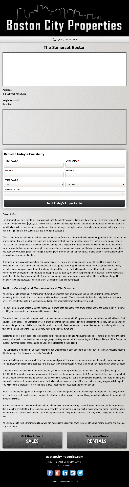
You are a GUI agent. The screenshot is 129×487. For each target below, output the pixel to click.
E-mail (9, 170)
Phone (70, 170)
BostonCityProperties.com (64, 456)
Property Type (12, 189)
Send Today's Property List (64, 203)
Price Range (11, 180)
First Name (11, 161)
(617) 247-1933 (64, 40)
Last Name (72, 161)
